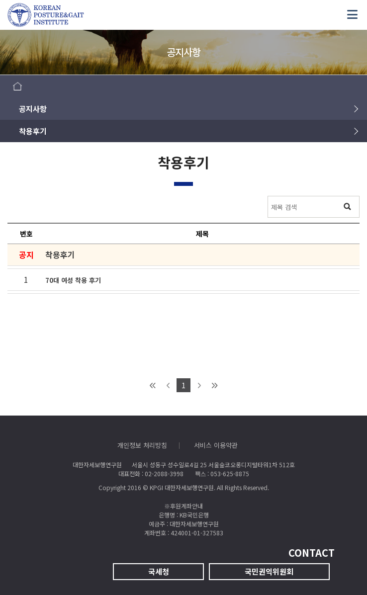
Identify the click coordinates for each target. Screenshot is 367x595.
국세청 (158, 571)
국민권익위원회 (269, 571)
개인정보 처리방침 (142, 445)
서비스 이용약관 (216, 445)
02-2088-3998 (164, 473)
